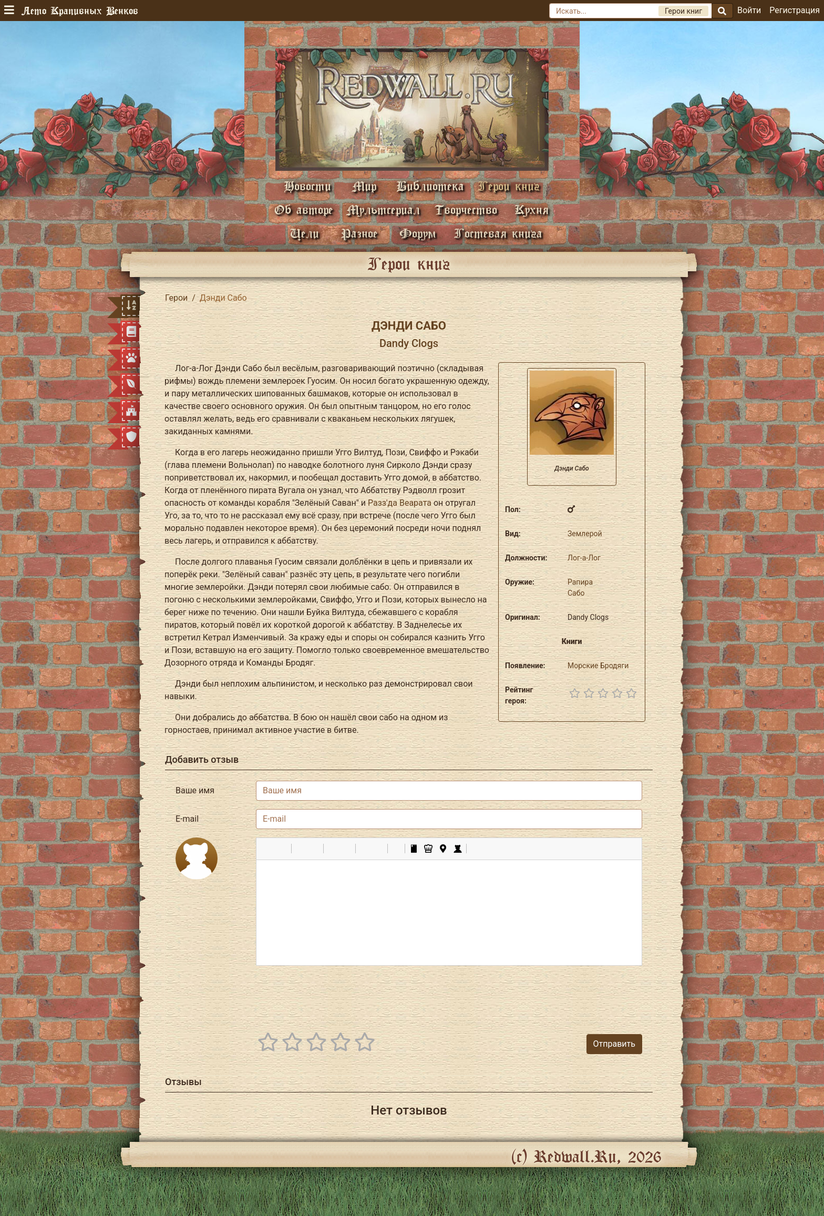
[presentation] (562, 994)
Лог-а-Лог (584, 558)
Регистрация (794, 10)
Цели (304, 233)
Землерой (585, 533)
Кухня (531, 209)
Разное (359, 233)
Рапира (580, 582)
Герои (176, 298)
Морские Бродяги (598, 665)
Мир (364, 186)
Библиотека (430, 186)
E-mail (187, 819)
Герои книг (509, 186)
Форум (417, 233)
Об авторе (303, 209)
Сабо (576, 593)
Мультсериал (383, 209)
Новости (307, 186)
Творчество (466, 209)
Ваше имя (195, 790)
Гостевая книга (498, 233)
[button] (268, 848)
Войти (749, 10)
